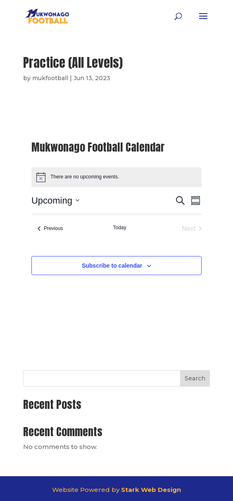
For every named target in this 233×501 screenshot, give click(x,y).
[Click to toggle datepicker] (55, 200)
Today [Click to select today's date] (119, 227)
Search (195, 378)
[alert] (116, 177)
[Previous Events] (50, 228)
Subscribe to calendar (112, 265)
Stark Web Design (151, 490)
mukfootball (50, 78)
